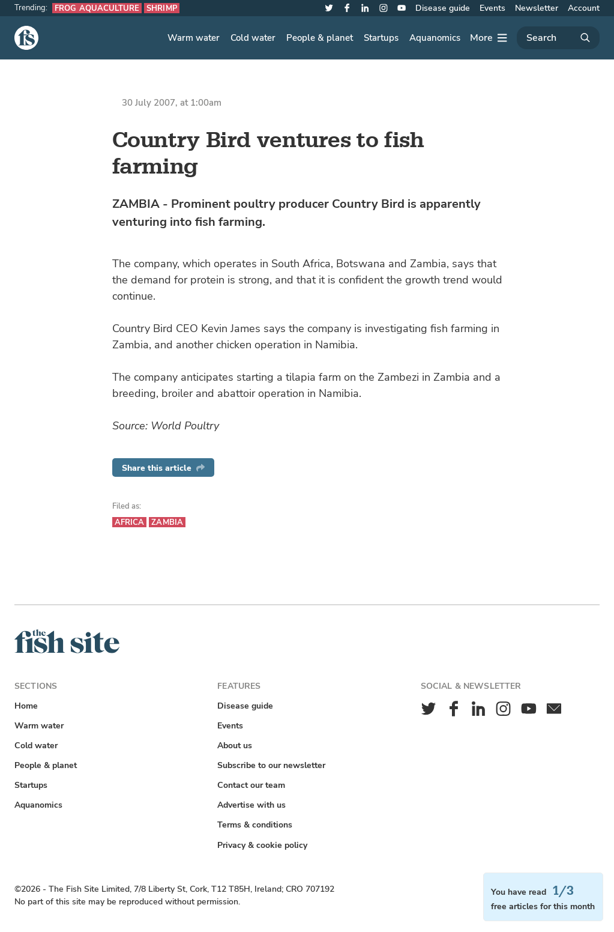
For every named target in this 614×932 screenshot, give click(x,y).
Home (26, 706)
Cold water (252, 38)
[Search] (558, 37)
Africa (130, 522)
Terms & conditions (254, 825)
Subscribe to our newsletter (271, 765)
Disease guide (442, 8)
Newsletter (536, 8)
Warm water (193, 38)
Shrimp (161, 8)
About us (234, 745)
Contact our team (251, 785)
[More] (488, 37)
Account (584, 8)
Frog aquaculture (97, 8)
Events (492, 8)
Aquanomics (434, 38)
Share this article (163, 468)
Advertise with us (251, 805)
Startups (381, 38)
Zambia (167, 522)
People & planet (319, 38)
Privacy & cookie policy (262, 845)
